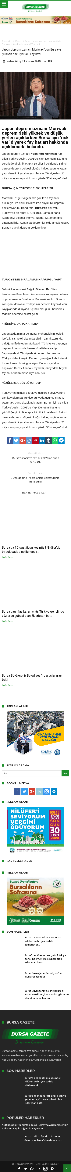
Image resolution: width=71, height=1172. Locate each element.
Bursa (18, 41)
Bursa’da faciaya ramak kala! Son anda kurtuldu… (35, 457)
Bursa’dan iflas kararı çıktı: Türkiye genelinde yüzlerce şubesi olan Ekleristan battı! (33, 614)
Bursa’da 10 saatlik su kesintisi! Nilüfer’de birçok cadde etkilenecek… (31, 550)
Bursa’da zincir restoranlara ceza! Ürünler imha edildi (35, 477)
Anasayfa (6, 41)
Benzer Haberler (34, 492)
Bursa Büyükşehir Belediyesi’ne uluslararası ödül (32, 678)
